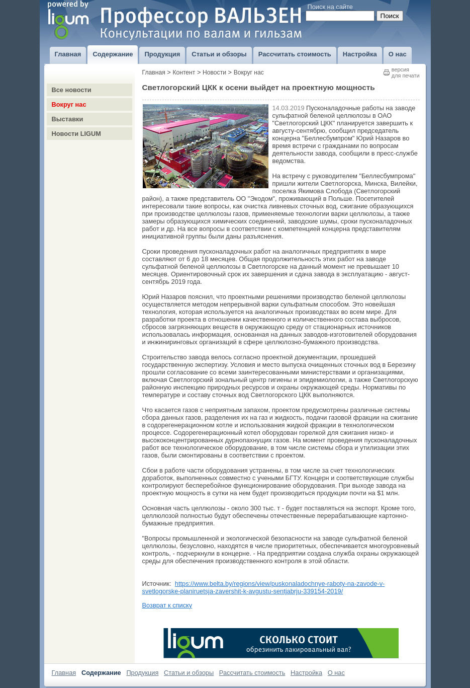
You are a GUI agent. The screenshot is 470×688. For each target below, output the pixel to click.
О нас (336, 672)
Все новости (71, 90)
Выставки (67, 119)
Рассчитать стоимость (252, 672)
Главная (153, 72)
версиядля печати (406, 72)
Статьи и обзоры (189, 672)
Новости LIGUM (76, 133)
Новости (214, 72)
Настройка (306, 672)
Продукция (142, 672)
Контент (183, 72)
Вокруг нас (69, 104)
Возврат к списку (167, 605)
